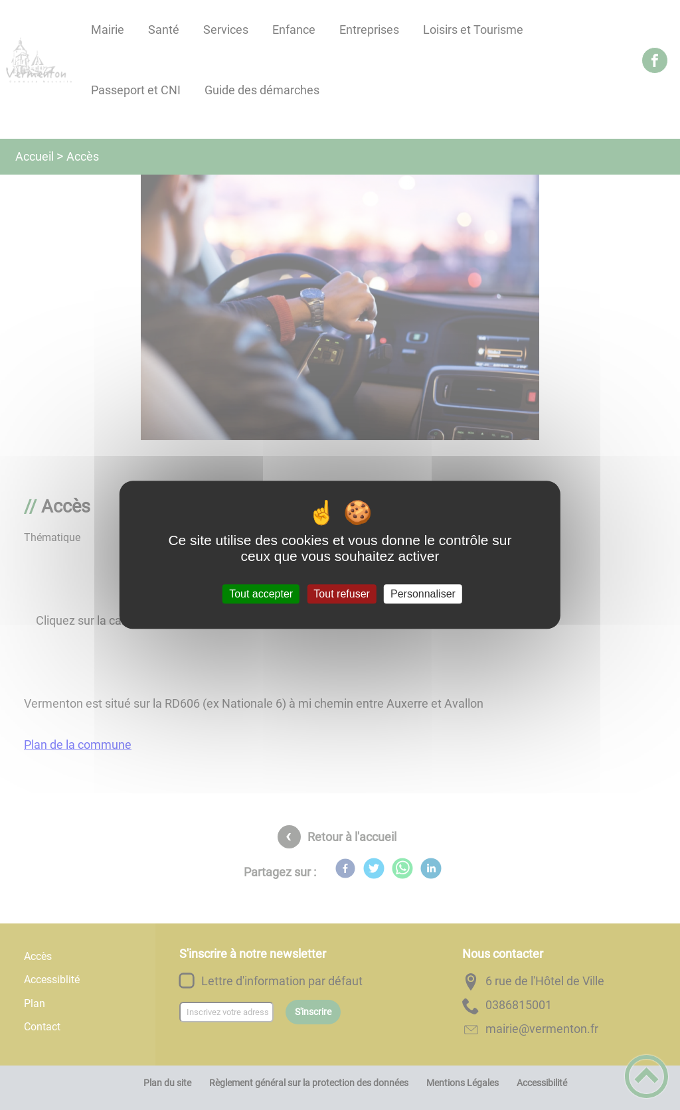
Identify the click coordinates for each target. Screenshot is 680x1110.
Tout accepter (261, 593)
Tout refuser (341, 593)
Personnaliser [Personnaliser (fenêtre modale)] (423, 593)
